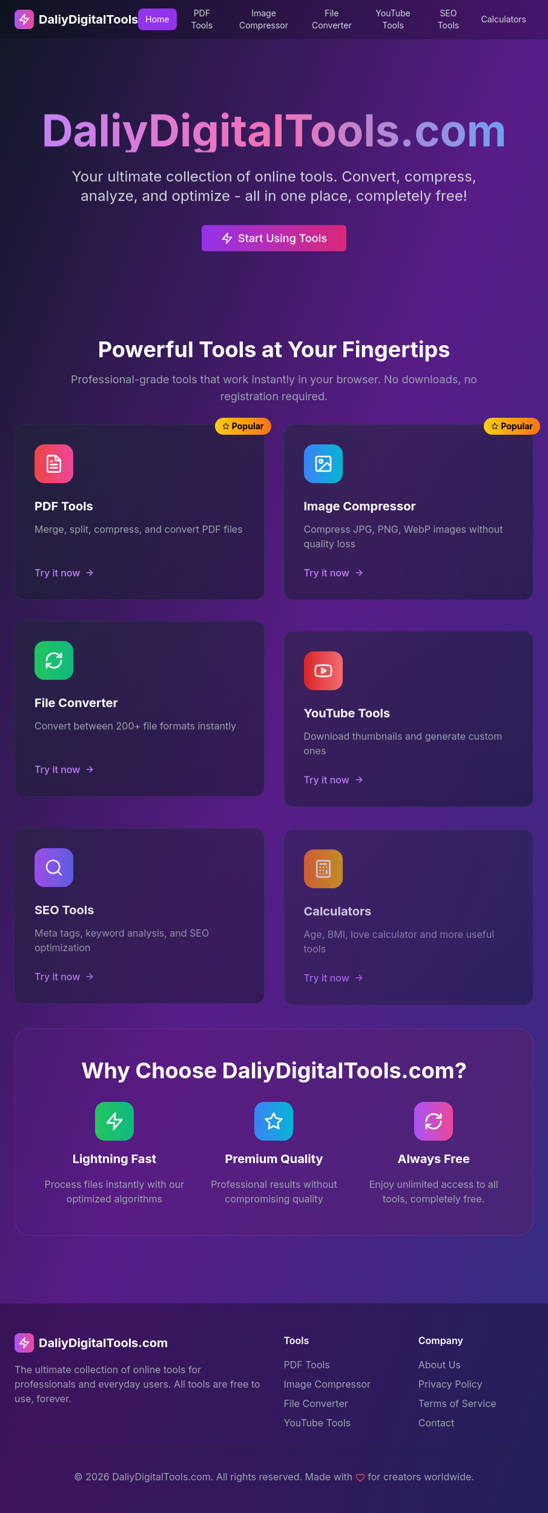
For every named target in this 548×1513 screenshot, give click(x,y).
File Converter (332, 19)
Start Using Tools (274, 248)
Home (157, 19)
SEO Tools (449, 19)
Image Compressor (263, 19)
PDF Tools (202, 19)
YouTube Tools (392, 19)
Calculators (503, 19)
